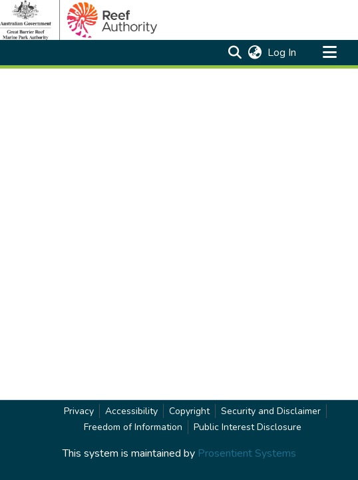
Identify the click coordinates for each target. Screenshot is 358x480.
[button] (234, 53)
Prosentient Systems (247, 453)
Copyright (189, 411)
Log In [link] (282, 52)
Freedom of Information (133, 427)
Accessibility (131, 411)
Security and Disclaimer (271, 411)
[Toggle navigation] (329, 52)
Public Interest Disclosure (247, 427)
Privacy (79, 411)
